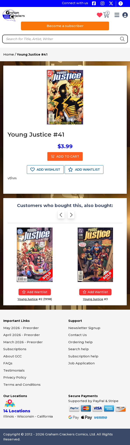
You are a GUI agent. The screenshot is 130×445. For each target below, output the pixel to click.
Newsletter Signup (84, 328)
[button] (117, 16)
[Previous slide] (61, 216)
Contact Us (77, 335)
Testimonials (14, 370)
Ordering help (80, 342)
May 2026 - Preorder (21, 328)
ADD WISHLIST (45, 169)
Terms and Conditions (22, 384)
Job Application (81, 363)
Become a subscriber (65, 26)
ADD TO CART (65, 156)
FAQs (7, 363)
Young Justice (27, 299)
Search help (78, 349)
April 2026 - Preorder (21, 335)
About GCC (12, 356)
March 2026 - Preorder (23, 342)
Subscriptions (14, 349)
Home (8, 54)
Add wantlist (34, 292)
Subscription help (83, 356)
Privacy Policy (14, 377)
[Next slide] (71, 216)
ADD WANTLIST (84, 169)
